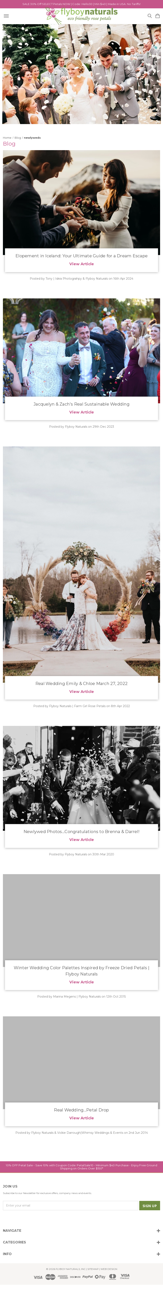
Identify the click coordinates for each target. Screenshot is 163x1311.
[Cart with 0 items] (157, 16)
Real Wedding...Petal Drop (81, 1109)
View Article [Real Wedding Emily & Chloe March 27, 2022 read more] (81, 691)
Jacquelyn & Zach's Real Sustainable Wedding (81, 404)
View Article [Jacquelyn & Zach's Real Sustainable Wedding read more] (81, 412)
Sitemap (93, 1269)
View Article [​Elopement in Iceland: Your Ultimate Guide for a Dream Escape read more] (81, 263)
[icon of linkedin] (26, 1218)
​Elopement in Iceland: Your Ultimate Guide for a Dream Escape (81, 255)
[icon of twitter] (19, 1218)
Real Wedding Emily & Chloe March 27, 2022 (81, 683)
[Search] (149, 16)
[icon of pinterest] (33, 1218)
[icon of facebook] (12, 1218)
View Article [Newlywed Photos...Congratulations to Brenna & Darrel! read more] (81, 839)
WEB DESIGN (109, 1269)
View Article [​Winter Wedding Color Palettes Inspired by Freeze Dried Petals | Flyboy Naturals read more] (81, 982)
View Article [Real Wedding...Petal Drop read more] (81, 1118)
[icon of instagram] (5, 1218)
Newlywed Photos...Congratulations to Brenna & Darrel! (81, 831)
